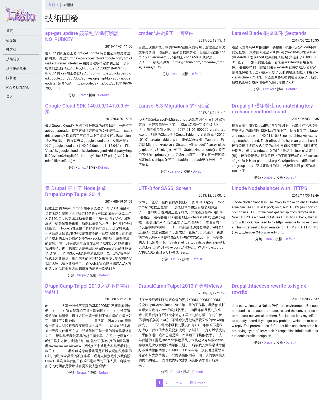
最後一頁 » (197, 383)
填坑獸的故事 (16, 69)
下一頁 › (179, 383)
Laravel (268, 89)
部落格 (11, 50)
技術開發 (13, 59)
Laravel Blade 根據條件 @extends (269, 33)
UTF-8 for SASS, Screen (164, 188)
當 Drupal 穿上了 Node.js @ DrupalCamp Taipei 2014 (75, 191)
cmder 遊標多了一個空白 (166, 33)
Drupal (268, 177)
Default (103, 95)
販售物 (11, 78)
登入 (9, 97)
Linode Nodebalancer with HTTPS (269, 188)
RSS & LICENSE (17, 87)
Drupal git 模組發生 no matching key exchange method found (272, 109)
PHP (175, 74)
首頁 (51, 5)
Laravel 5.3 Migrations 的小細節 (173, 106)
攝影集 (11, 40)
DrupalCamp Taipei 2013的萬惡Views (180, 286)
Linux (82, 95)
